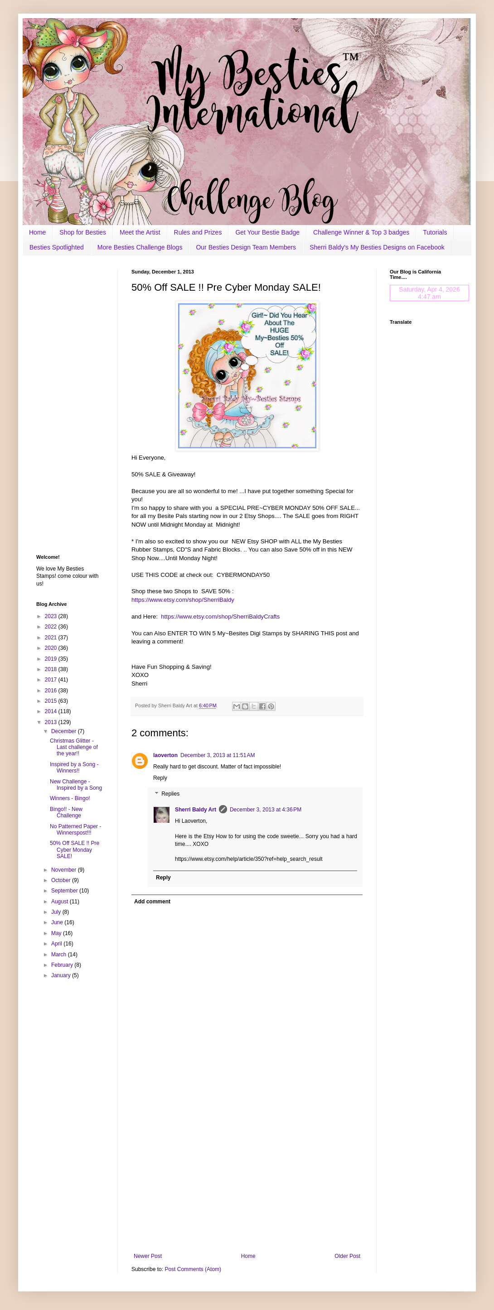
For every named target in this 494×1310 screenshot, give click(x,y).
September (65, 891)
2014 (51, 711)
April (57, 944)
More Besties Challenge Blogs (140, 247)
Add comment (152, 901)
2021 (51, 637)
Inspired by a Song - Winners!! (74, 767)
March (59, 954)
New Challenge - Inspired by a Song (76, 784)
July (57, 912)
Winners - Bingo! (70, 798)
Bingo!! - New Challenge (66, 812)
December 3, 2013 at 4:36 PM (265, 809)
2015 (51, 701)
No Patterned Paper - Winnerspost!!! (75, 829)
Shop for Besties (82, 232)
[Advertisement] (247, 1178)
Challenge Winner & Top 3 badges (361, 232)
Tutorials (435, 232)
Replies (170, 794)
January (61, 975)
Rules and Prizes (198, 232)
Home (37, 232)
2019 (51, 659)
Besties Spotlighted (56, 247)
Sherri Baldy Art (195, 809)
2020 (51, 648)
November (64, 870)
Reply (160, 778)
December (64, 731)
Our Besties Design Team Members (246, 247)
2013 (51, 722)
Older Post (347, 1256)
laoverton (165, 755)
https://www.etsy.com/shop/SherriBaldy (182, 599)
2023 (51, 616)
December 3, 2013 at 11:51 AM (217, 755)
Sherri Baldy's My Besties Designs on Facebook (377, 247)
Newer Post (148, 1256)
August (60, 901)
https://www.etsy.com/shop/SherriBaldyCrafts (220, 616)
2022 (51, 627)
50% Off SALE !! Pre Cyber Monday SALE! (74, 849)
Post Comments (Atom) (193, 1269)
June (57, 922)
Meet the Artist (140, 232)
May (57, 933)
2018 (51, 669)
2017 (51, 680)
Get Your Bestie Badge (267, 232)
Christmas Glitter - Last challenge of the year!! (74, 747)
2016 (51, 690)
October (61, 880)
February (62, 965)
